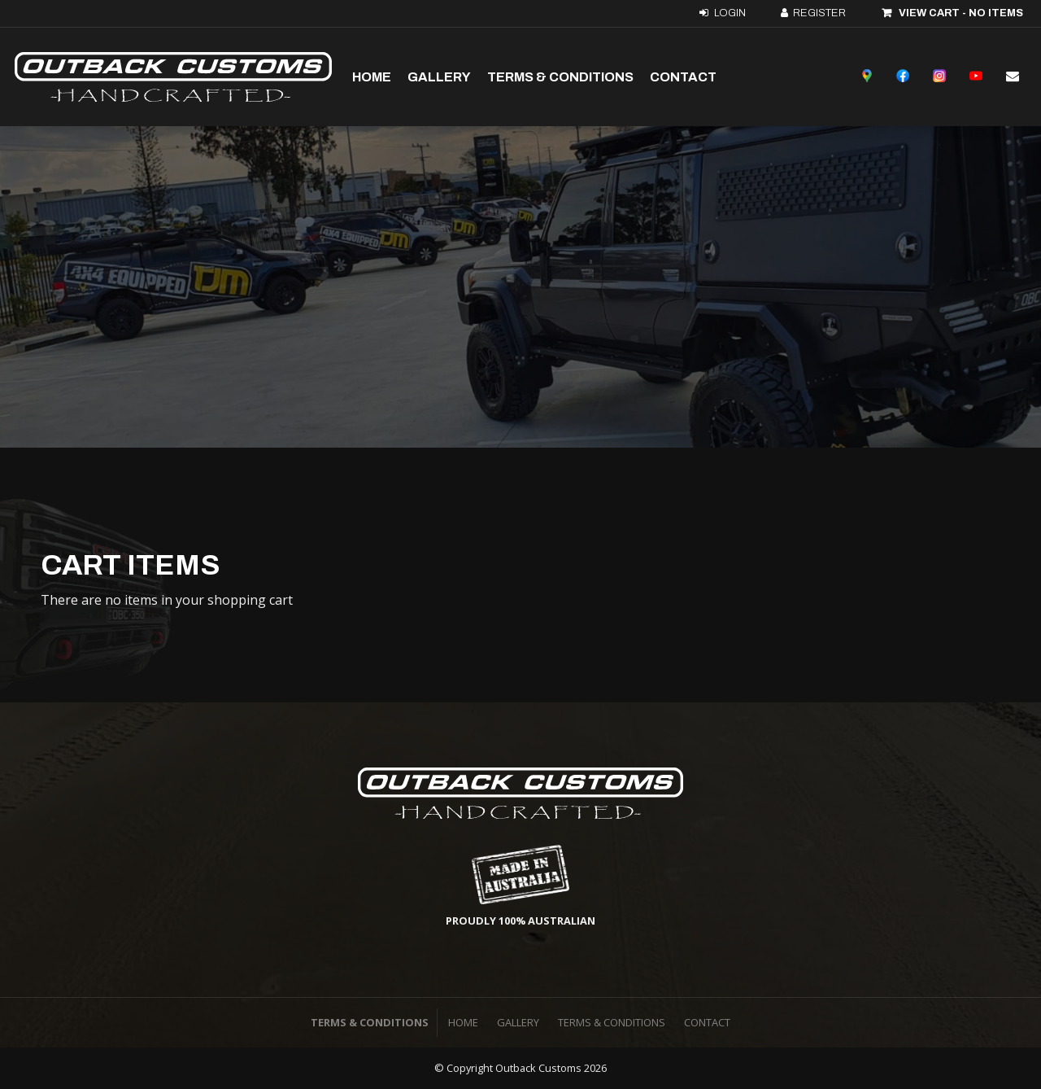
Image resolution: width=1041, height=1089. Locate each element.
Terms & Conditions (560, 77)
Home (371, 77)
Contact (683, 77)
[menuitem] (463, 1023)
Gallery (439, 77)
